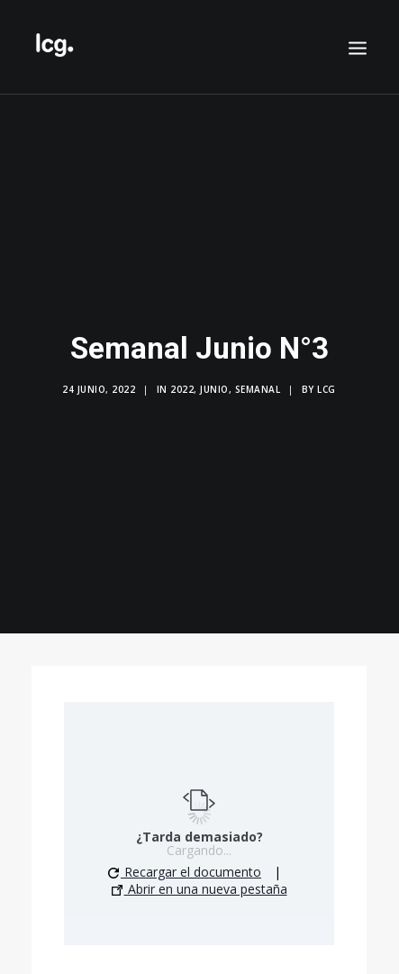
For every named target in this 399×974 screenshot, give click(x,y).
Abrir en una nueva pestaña (199, 882)
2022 (182, 386)
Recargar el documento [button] (184, 865)
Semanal (258, 386)
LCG (326, 386)
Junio (214, 386)
